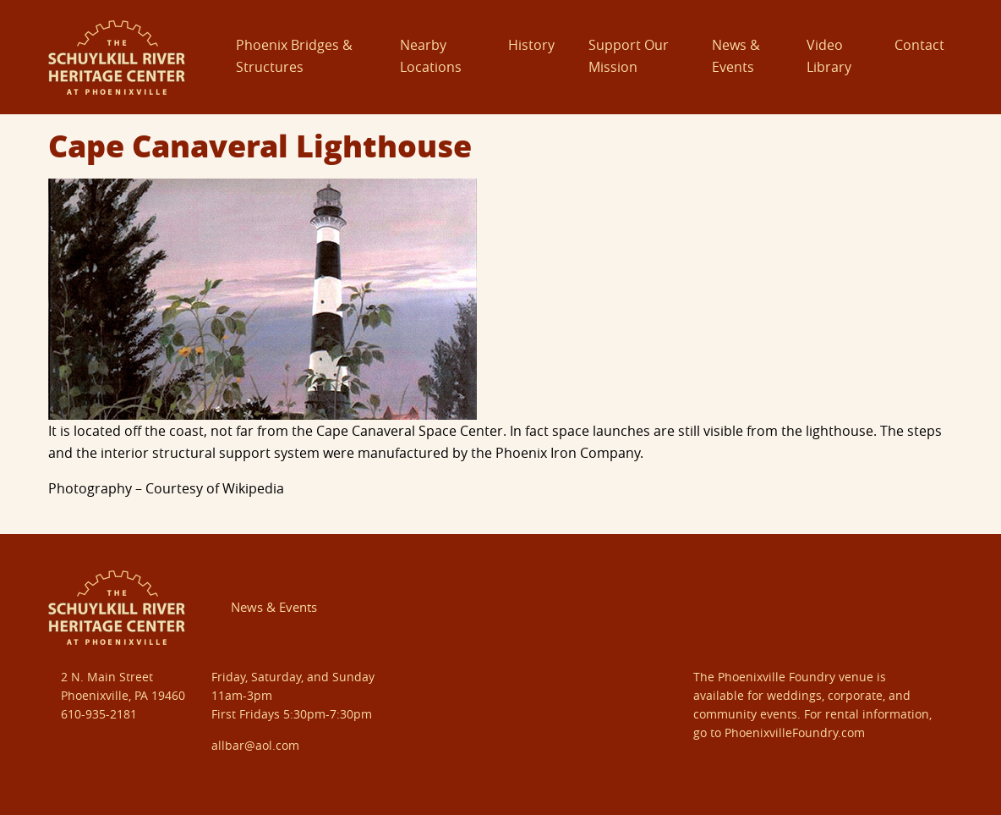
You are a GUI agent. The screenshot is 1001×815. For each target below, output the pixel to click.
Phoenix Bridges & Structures (294, 56)
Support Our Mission (628, 56)
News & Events (736, 56)
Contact (919, 45)
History (531, 45)
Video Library (829, 56)
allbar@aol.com (255, 745)
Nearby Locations (431, 56)
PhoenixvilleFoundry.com (795, 732)
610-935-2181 (99, 714)
